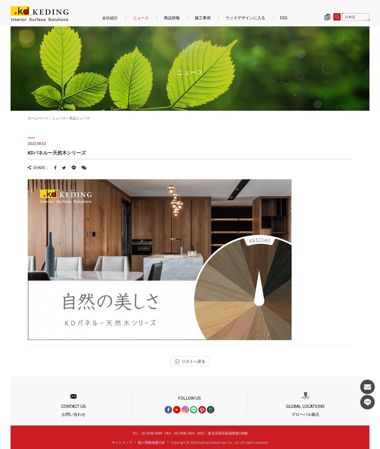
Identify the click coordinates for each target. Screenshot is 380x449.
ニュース (141, 18)
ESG (283, 18)
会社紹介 (110, 18)
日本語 (350, 17)
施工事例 (203, 18)
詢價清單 (327, 17)
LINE (367, 402)
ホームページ (38, 118)
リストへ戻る (190, 361)
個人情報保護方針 (151, 443)
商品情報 (172, 18)
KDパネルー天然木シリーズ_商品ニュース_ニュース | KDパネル (40, 14)
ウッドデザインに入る (245, 18)
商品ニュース (79, 118)
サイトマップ (122, 443)
